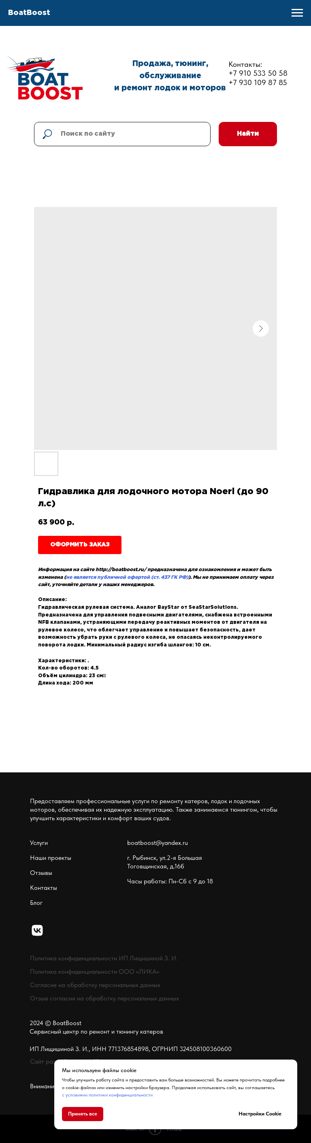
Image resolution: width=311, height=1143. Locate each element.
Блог (36, 902)
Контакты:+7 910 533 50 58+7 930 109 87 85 (258, 73)
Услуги (39, 843)
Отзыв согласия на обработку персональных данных (104, 998)
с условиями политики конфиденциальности (107, 1095)
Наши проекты (50, 858)
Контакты (43, 887)
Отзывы (41, 872)
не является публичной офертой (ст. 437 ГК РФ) (127, 577)
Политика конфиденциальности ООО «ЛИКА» (94, 971)
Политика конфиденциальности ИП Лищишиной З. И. (104, 958)
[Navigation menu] (297, 13)
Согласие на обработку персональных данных (95, 985)
